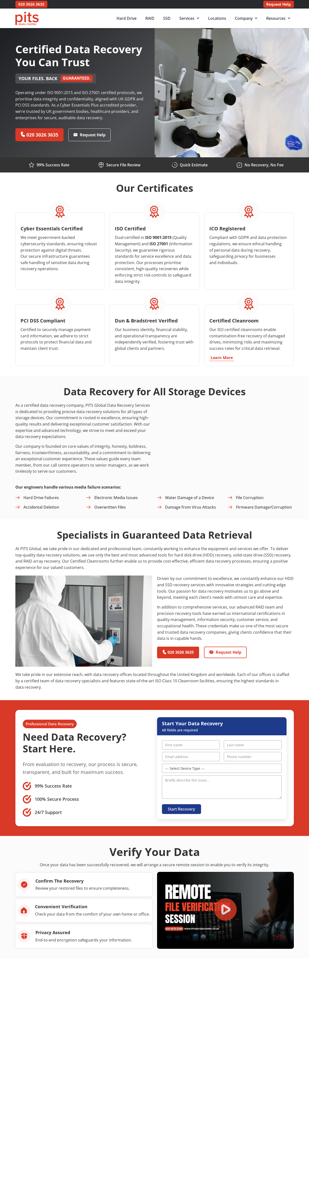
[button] (225, 910)
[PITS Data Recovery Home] (27, 18)
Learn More (222, 357)
